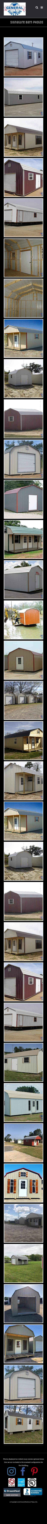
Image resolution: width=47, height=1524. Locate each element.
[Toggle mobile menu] (42, 7)
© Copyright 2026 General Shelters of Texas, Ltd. (23, 1502)
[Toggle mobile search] (37, 7)
